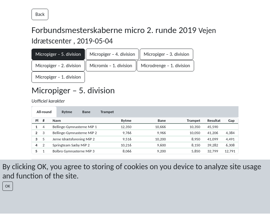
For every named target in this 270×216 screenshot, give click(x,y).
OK (7, 186)
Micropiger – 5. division (58, 54)
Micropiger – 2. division (58, 65)
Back (39, 14)
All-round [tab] (44, 112)
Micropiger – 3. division (166, 54)
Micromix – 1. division (111, 65)
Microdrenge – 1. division (165, 65)
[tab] (67, 111)
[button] (135, 127)
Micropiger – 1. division (58, 77)
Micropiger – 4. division (112, 54)
